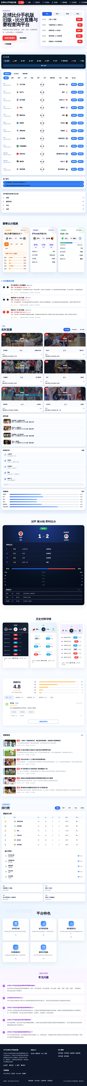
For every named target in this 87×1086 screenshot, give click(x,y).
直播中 (79, 19)
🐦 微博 (17, 1065)
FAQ (42, 1053)
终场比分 (7, 73)
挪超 (57, 808)
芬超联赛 (72, 1053)
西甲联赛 (60, 1053)
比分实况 (16, 73)
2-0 (22, 244)
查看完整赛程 (10, 38)
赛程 (46, 1053)
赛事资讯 (37, 1053)
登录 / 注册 (43, 65)
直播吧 (24, 1073)
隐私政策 (30, 1080)
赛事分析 (81, 100)
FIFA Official (6, 1073)
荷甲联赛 (60, 1056)
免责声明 (43, 1080)
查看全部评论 (43, 721)
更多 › (82, 735)
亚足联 (13, 1073)
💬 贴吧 (11, 1065)
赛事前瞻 (25, 73)
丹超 (75, 808)
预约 (80, 25)
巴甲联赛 (66, 1053)
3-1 (11, 244)
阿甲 (63, 808)
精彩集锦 (81, 92)
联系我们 (50, 1080)
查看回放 (74, 84)
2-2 (6, 248)
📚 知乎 (5, 1065)
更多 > (79, 589)
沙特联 (82, 808)
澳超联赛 (78, 1053)
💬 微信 (23, 1065)
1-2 (17, 244)
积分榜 (32, 1053)
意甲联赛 (66, 1056)
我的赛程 (23, 38)
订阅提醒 (8, 44)
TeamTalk (18, 1073)
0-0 (6, 244)
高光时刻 (81, 84)
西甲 (69, 808)
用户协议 (37, 1080)
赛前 (80, 41)
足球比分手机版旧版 (8, 2)
